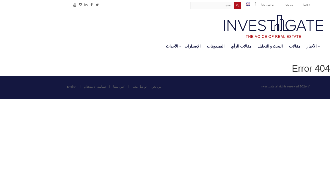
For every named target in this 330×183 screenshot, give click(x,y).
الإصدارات (192, 46)
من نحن (289, 4)
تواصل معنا (267, 4)
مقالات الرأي (241, 46)
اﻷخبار (313, 46)
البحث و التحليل (270, 46)
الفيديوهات (215, 46)
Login (307, 4)
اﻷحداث (173, 46)
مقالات (294, 46)
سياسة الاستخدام (95, 86)
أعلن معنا (119, 86)
